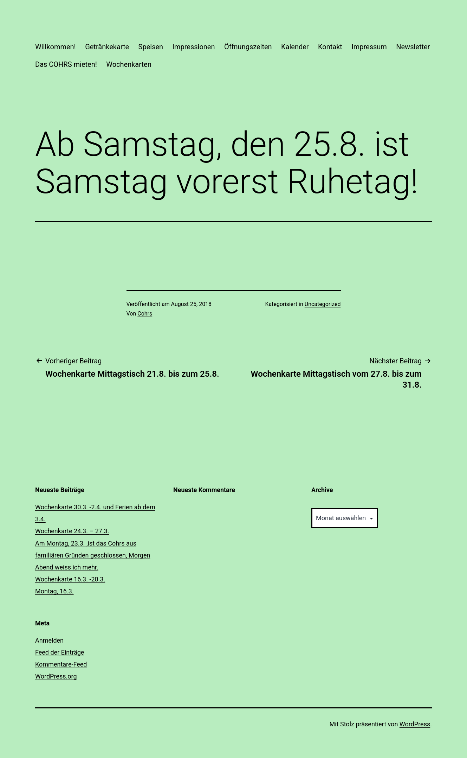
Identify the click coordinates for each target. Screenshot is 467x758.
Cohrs (144, 313)
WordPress (415, 724)
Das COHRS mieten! (66, 64)
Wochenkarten (128, 64)
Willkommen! (55, 47)
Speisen (150, 47)
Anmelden (49, 640)
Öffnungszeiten (248, 47)
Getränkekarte (107, 47)
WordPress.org (56, 676)
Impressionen (194, 47)
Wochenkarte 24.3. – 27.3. (72, 531)
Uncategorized (323, 304)
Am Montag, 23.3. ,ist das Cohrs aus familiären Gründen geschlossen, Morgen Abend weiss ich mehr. (92, 555)
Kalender (295, 47)
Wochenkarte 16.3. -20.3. (70, 579)
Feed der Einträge (59, 652)
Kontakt (330, 47)
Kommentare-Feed (61, 664)
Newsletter (413, 47)
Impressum (369, 47)
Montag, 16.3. (54, 591)
